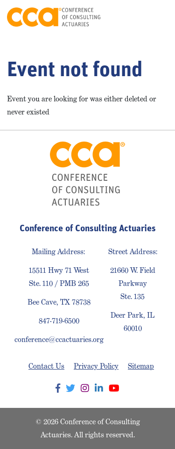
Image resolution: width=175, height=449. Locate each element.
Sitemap (141, 366)
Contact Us (46, 366)
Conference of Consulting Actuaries (53, 17)
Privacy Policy (96, 366)
